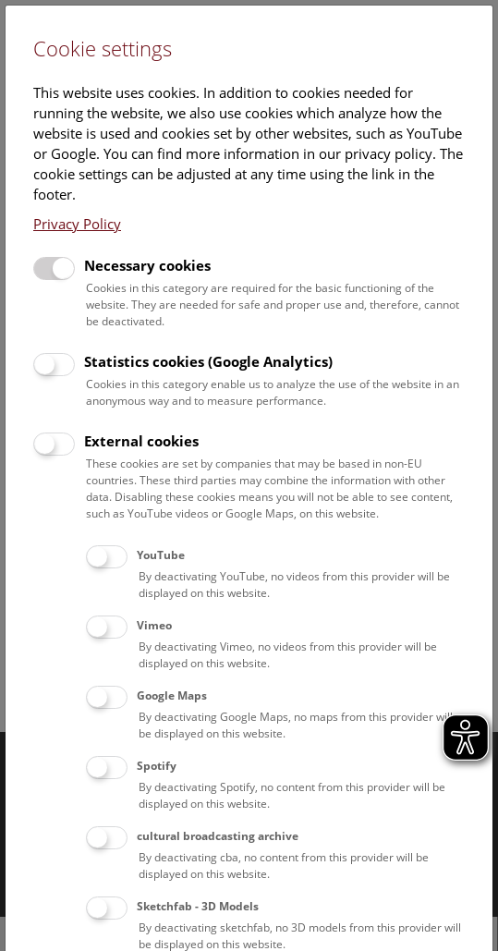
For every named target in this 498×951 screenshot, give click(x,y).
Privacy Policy (77, 223)
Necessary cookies (147, 265)
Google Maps (172, 695)
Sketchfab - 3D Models (198, 906)
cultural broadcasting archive (217, 836)
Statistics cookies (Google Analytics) (208, 361)
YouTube (161, 555)
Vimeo (154, 625)
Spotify (156, 766)
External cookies (141, 441)
